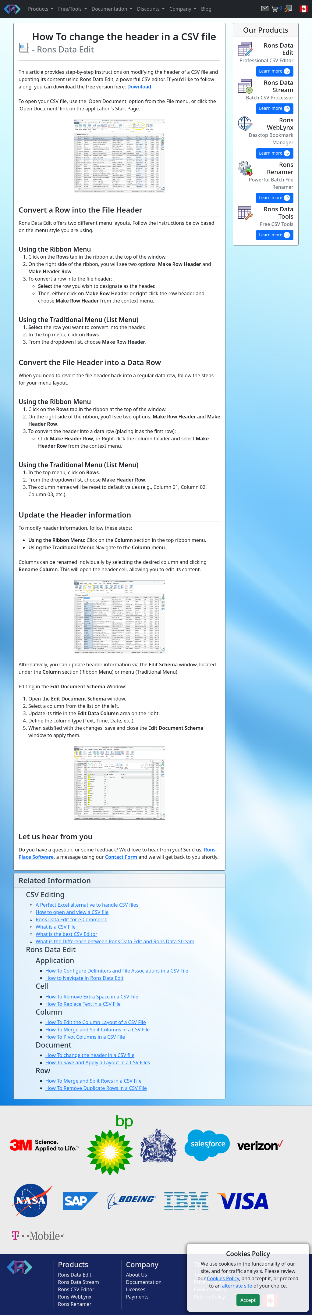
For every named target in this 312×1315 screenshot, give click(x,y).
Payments (137, 1296)
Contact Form (121, 857)
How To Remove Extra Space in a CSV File (91, 996)
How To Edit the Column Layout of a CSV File (95, 1022)
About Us (136, 1274)
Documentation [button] (110, 8)
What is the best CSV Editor (67, 934)
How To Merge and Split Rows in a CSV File (93, 1080)
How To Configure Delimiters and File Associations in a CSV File (116, 970)
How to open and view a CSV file (72, 912)
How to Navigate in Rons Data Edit (84, 978)
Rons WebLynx (74, 1296)
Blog (206, 8)
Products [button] (39, 8)
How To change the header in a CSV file (89, 1055)
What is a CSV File (56, 926)
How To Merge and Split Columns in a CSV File (97, 1029)
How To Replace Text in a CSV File (83, 1004)
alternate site (237, 1285)
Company (142, 1264)
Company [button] (181, 8)
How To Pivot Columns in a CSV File (85, 1037)
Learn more (275, 71)
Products (73, 1264)
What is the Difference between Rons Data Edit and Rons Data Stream (115, 941)
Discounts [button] (149, 8)
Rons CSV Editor (76, 1289)
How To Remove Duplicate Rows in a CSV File (96, 1088)
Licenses (135, 1289)
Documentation (143, 1282)
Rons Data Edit (74, 1274)
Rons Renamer (74, 1304)
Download (139, 86)
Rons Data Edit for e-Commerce (72, 919)
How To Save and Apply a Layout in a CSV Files (97, 1062)
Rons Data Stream (78, 1282)
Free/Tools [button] (70, 8)
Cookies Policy (223, 1278)
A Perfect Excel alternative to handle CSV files (87, 904)
